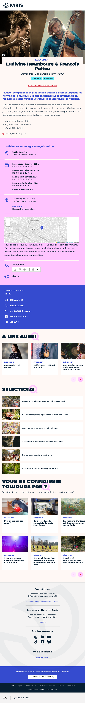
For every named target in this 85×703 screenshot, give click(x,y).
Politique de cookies (36, 689)
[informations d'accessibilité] (26, 269)
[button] (41, 228)
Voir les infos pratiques (42, 85)
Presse (61, 686)
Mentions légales (16, 686)
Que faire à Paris (21, 698)
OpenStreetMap (69, 242)
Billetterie (17, 206)
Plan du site (52, 689)
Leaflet (58, 242)
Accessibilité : (41, 686)
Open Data (71, 686)
